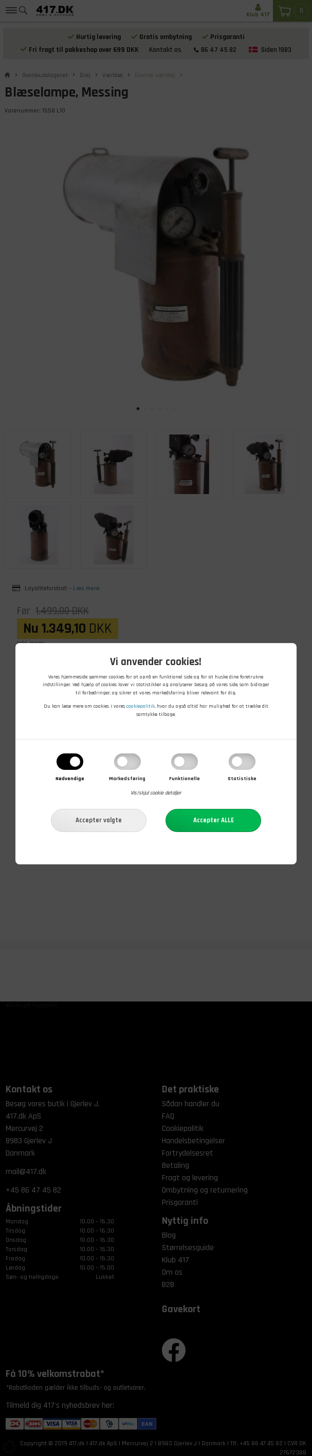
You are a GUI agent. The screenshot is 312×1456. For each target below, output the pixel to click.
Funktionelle (184, 779)
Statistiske (242, 779)
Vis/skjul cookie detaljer (156, 793)
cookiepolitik (140, 706)
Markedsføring (127, 779)
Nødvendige (70, 779)
